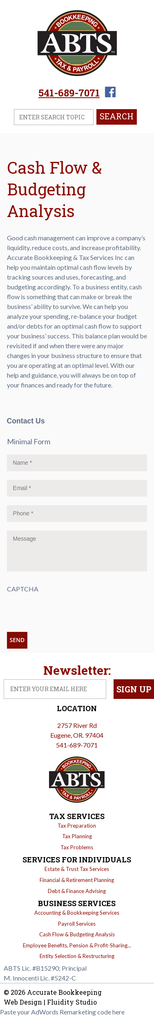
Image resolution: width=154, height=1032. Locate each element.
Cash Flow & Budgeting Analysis (77, 934)
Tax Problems (76, 847)
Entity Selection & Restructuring (77, 956)
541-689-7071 (69, 92)
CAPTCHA (22, 589)
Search (117, 116)
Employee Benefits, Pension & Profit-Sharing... (77, 945)
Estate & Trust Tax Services (77, 869)
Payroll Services (77, 923)
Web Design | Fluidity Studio (50, 1002)
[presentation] (69, 610)
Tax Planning (77, 836)
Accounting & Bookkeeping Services (76, 912)
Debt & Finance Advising (77, 891)
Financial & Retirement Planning (77, 880)
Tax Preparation (77, 825)
